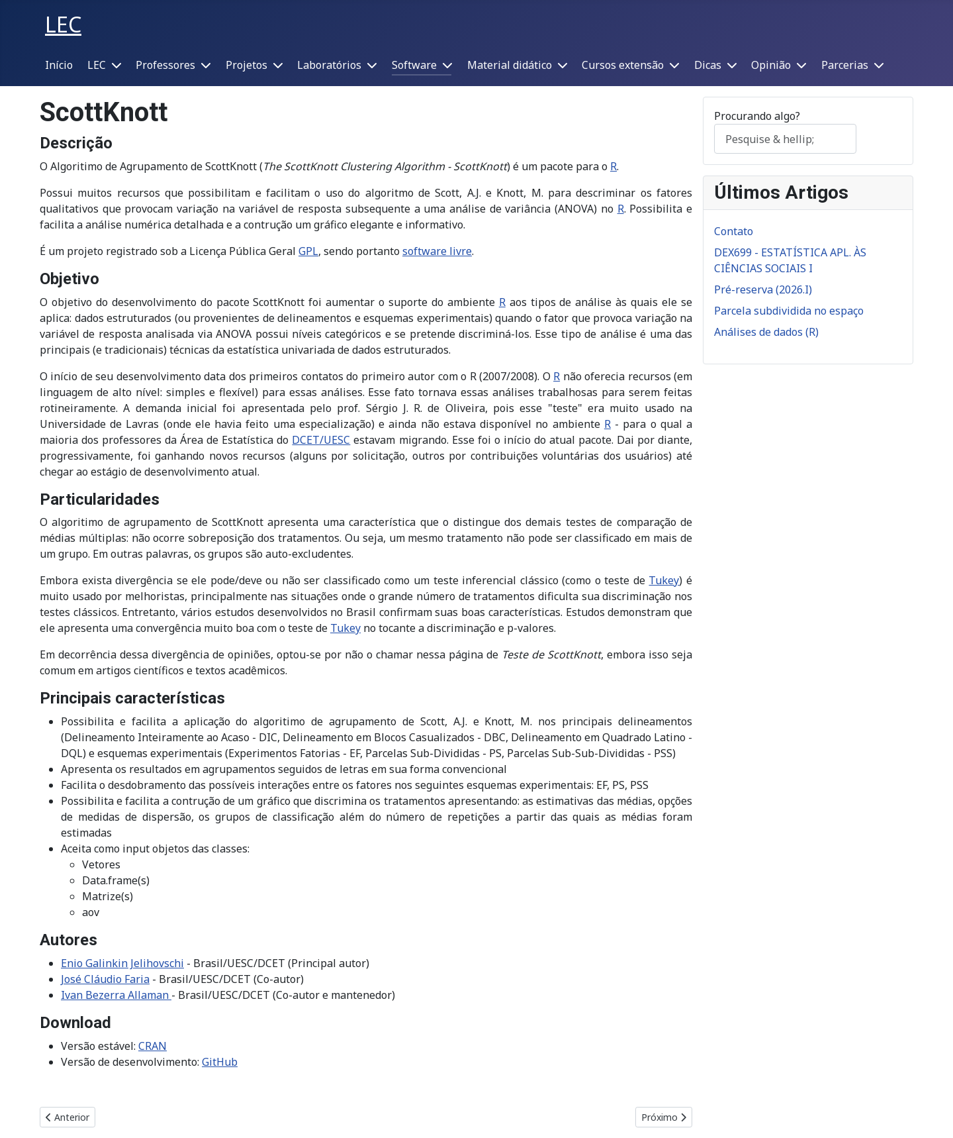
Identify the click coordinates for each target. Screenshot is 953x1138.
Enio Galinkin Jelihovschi (122, 963)
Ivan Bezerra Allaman (115, 995)
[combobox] (785, 139)
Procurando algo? (757, 116)
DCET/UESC (321, 440)
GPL (308, 251)
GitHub (220, 1062)
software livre (437, 251)
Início (59, 65)
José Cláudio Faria (105, 979)
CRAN (152, 1046)
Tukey (664, 580)
